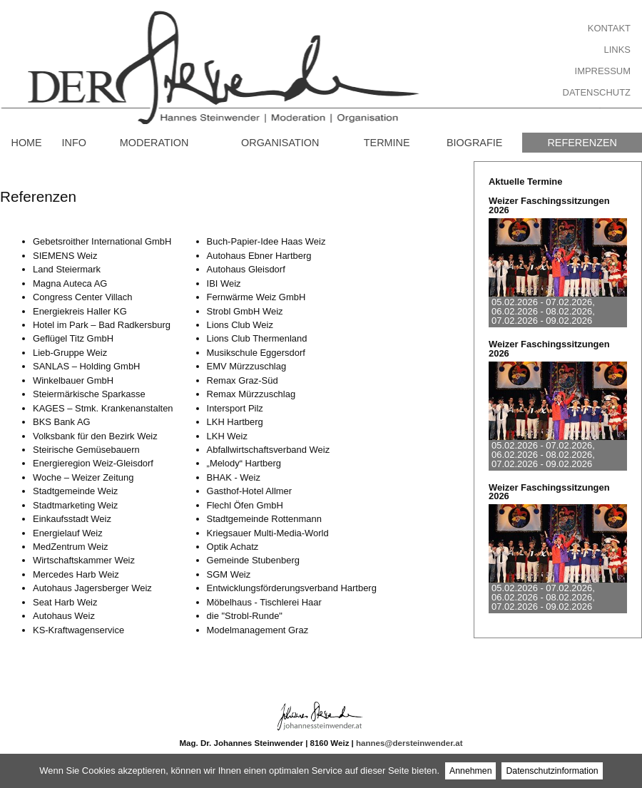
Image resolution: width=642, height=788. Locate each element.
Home (26, 142)
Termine (387, 142)
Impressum (603, 71)
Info (74, 142)
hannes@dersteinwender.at (409, 743)
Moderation (154, 142)
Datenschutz (597, 92)
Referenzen (582, 142)
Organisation (280, 142)
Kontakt (609, 28)
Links (617, 49)
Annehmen (470, 771)
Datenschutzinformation (552, 771)
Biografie (474, 142)
